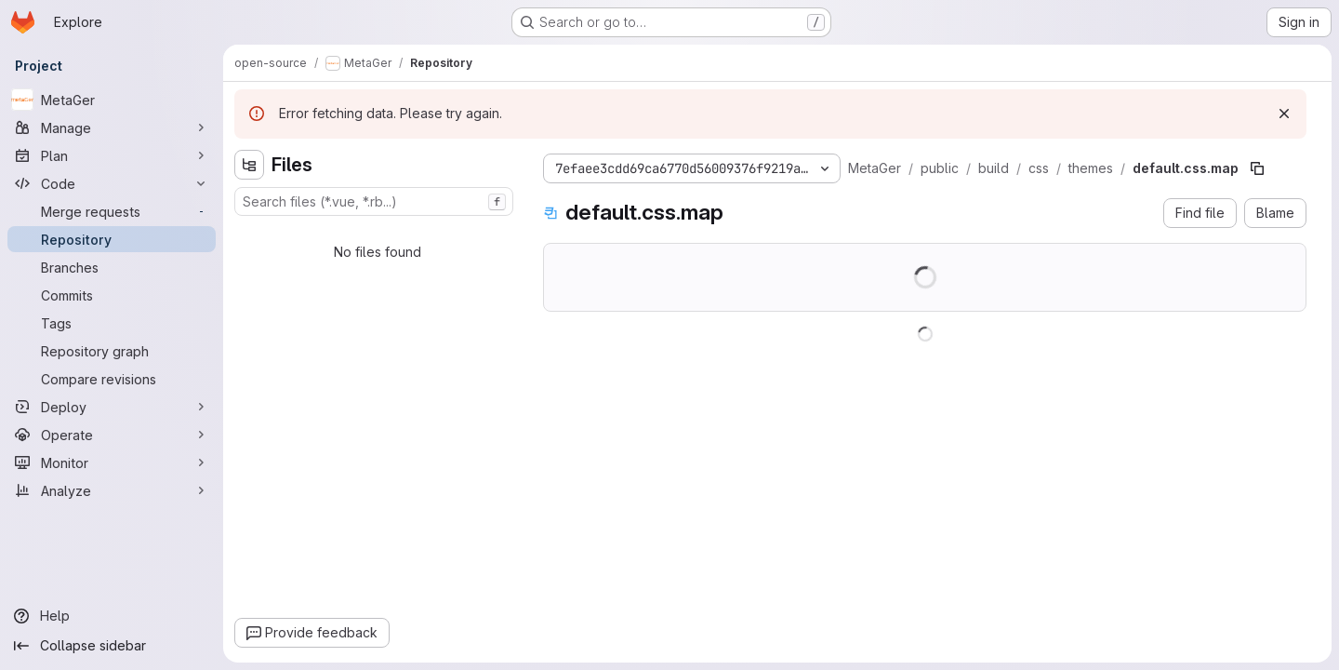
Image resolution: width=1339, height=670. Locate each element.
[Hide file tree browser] (249, 165)
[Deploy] (111, 407)
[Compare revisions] (111, 379)
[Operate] (111, 435)
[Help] (111, 616)
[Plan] (111, 155)
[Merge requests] (111, 211)
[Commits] (111, 295)
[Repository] (111, 239)
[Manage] (111, 127)
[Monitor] (111, 462)
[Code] (111, 183)
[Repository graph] (111, 351)
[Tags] (111, 323)
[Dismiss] (1284, 113)
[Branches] (111, 267)
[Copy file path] (1257, 168)
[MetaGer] (111, 100)
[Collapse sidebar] (111, 646)
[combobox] (373, 201)
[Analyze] (111, 490)
